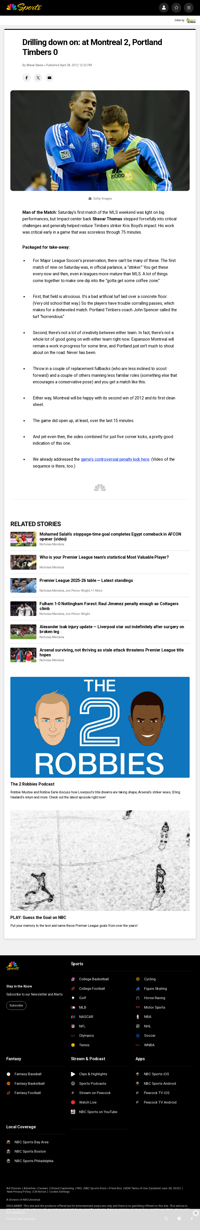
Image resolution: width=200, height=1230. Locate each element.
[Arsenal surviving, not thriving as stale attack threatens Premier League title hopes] (23, 655)
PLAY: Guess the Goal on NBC (38, 917)
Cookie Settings (59, 1191)
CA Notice (39, 1191)
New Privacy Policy (19, 1191)
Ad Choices (13, 1188)
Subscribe (16, 1005)
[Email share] (49, 78)
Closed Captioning (62, 1188)
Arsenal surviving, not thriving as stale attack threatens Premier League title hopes (112, 652)
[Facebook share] (26, 78)
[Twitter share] (38, 78)
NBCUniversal (31, 1199)
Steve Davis (34, 65)
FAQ (79, 1188)
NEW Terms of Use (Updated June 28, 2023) (152, 1188)
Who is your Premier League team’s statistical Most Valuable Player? (104, 557)
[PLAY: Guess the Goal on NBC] (100, 860)
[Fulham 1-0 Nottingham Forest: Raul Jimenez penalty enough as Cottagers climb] (23, 608)
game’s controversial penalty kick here (115, 459)
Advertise (29, 1188)
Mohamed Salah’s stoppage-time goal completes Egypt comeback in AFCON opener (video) (110, 537)
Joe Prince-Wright (77, 590)
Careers (43, 1188)
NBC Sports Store (95, 1188)
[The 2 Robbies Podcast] (100, 727)
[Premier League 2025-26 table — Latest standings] (23, 585)
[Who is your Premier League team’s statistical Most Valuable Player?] (23, 562)
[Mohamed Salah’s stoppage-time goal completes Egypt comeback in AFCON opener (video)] (23, 539)
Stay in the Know (19, 986)
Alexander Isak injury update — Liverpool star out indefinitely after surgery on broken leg (112, 629)
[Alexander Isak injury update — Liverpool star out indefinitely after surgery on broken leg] (23, 631)
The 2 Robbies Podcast (32, 784)
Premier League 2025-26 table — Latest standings (86, 580)
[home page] (24, 8)
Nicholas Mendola (52, 544)
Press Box (115, 1188)
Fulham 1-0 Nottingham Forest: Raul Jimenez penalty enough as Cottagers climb (109, 606)
